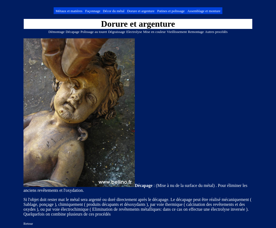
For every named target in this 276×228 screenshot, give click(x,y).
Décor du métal (113, 11)
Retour (28, 224)
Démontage (57, 32)
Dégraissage (116, 32)
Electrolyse (134, 32)
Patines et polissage (171, 11)
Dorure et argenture (141, 11)
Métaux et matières (69, 11)
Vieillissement (177, 32)
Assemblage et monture (203, 11)
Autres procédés (216, 32)
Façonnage (93, 11)
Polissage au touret (94, 32)
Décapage (73, 32)
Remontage (196, 32)
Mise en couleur (154, 32)
